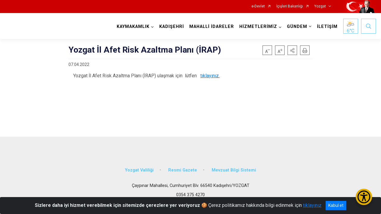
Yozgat (320, 6)
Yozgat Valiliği (139, 170)
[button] (292, 50)
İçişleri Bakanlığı (289, 6)
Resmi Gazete (182, 170)
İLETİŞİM (327, 26)
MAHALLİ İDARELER (211, 26)
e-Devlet (258, 6)
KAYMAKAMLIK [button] (133, 26)
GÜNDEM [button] (297, 26)
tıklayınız (209, 75)
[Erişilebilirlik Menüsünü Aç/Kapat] (364, 197)
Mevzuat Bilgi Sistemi (234, 170)
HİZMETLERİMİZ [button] (258, 26)
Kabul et (335, 205)
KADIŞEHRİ (171, 26)
